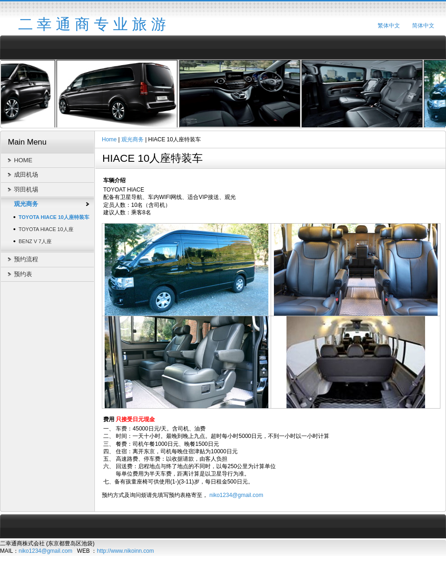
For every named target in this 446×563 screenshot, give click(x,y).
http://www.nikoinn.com (125, 551)
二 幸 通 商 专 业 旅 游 (92, 24)
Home (109, 139)
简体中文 (423, 25)
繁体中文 (389, 25)
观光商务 (132, 139)
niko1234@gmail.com (236, 495)
